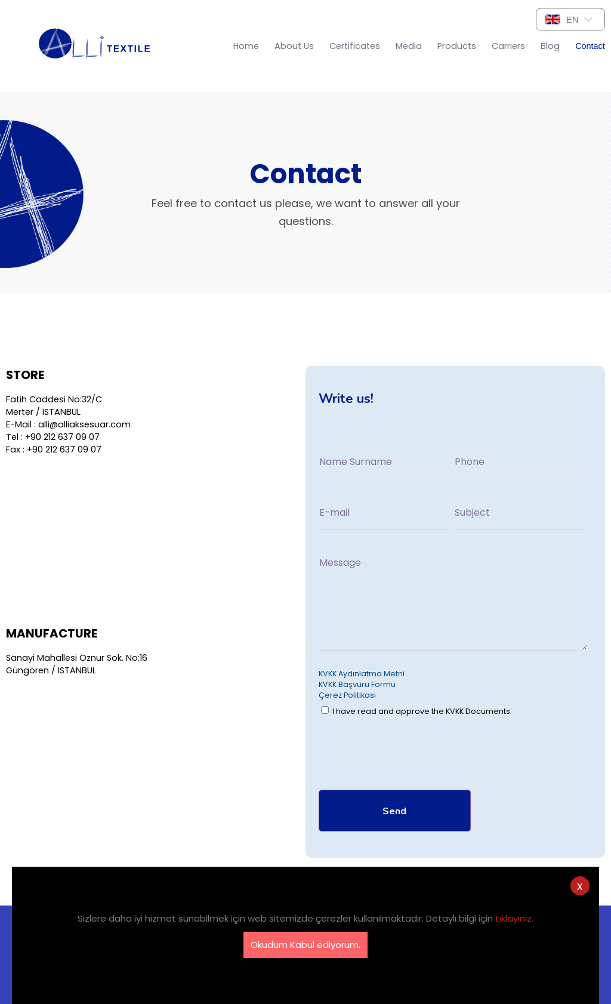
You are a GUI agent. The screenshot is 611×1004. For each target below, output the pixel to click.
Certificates (354, 46)
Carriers (508, 46)
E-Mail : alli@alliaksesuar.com (68, 424)
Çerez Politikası (347, 695)
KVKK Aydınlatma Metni (362, 674)
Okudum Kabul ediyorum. (305, 944)
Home (246, 46)
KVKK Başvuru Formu (357, 684)
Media (409, 46)
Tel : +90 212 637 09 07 (53, 437)
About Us (294, 46)
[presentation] (409, 755)
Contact (590, 46)
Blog (550, 46)
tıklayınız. (514, 918)
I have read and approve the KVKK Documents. (416, 711)
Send (394, 811)
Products (456, 46)
